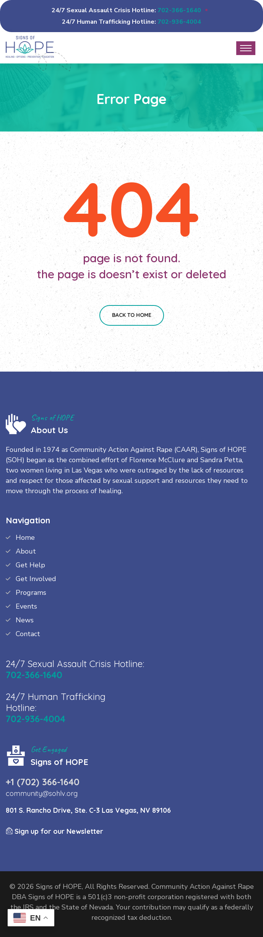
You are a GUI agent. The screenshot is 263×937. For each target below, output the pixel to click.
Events (26, 606)
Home (25, 537)
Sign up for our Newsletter (54, 831)
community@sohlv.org (42, 793)
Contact (28, 633)
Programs (31, 592)
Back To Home (131, 315)
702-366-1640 (179, 10)
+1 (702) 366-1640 (43, 781)
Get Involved (36, 578)
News (25, 620)
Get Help (30, 565)
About (26, 551)
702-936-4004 (179, 22)
